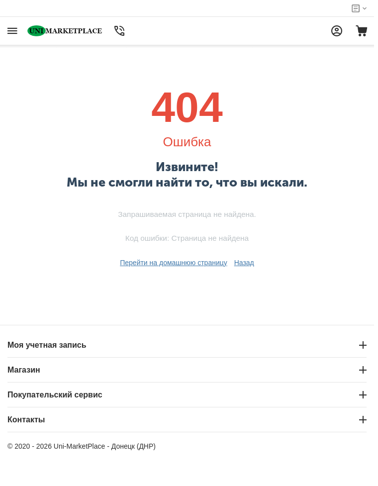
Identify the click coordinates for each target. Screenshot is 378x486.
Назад (244, 263)
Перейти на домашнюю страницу (173, 263)
